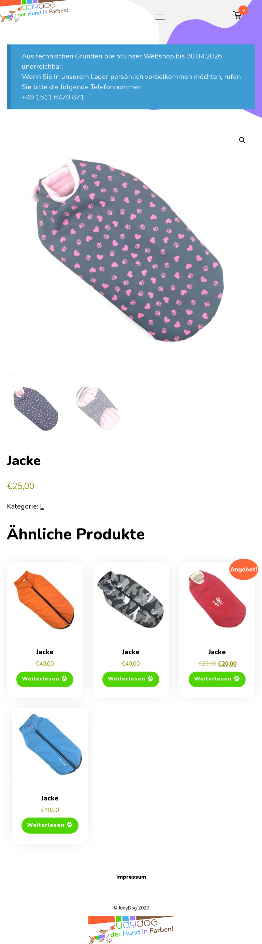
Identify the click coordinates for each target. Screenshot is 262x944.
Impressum (131, 877)
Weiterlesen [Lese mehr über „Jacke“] (40, 679)
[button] (242, 140)
